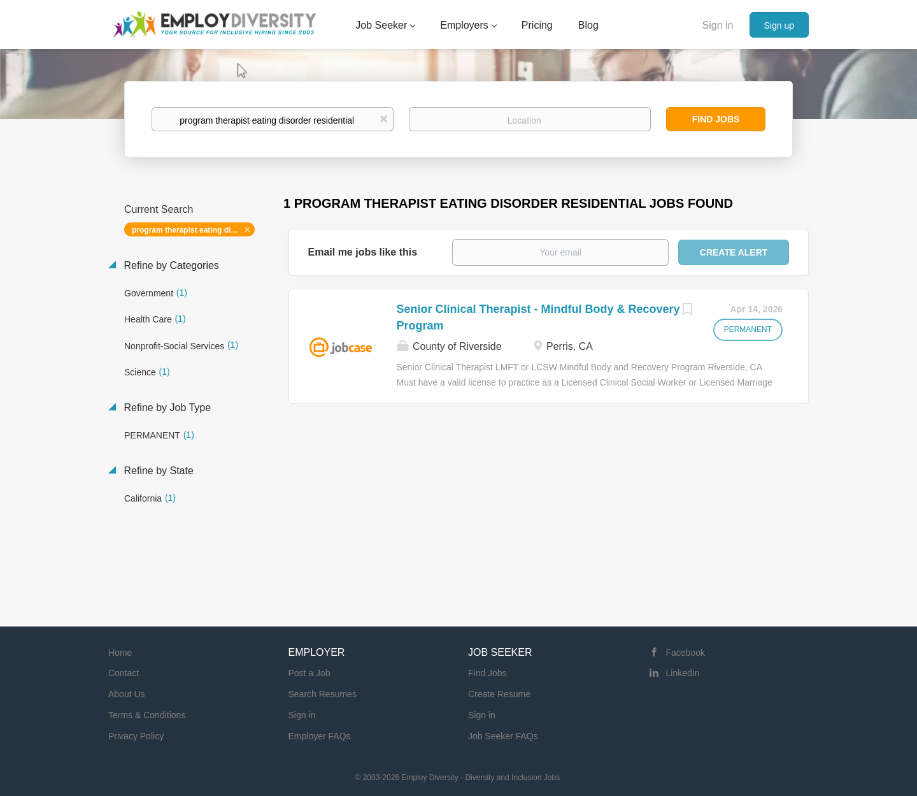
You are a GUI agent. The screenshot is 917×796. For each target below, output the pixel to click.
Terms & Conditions (146, 715)
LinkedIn (683, 673)
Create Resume (499, 694)
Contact (123, 673)
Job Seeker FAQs (503, 736)
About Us (126, 694)
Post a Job (309, 673)
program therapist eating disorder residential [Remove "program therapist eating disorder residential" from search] (193, 230)
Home (120, 653)
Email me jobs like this (363, 252)
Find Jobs (716, 119)
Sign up (779, 25)
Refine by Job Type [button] (166, 407)
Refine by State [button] (157, 470)
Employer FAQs (319, 736)
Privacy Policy (136, 736)
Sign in (718, 25)
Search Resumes (322, 694)
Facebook (685, 653)
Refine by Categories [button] (170, 265)
